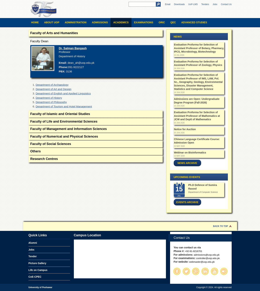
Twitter (186, 271)
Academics (121, 22)
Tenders (205, 4)
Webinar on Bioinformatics (190, 152)
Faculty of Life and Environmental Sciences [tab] (95, 122)
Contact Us (226, 4)
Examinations (143, 22)
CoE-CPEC (35, 276)
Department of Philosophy (51, 102)
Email (167, 4)
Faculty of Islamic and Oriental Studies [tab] (95, 114)
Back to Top (220, 226)
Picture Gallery (37, 263)
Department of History (49, 97)
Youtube (214, 271)
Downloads (179, 4)
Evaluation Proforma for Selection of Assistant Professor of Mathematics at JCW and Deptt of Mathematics (197, 116)
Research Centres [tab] (95, 159)
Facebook (177, 271)
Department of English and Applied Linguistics (63, 93)
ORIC (162, 22)
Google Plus (195, 271)
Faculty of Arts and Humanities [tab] (95, 33)
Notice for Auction (185, 129)
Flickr (224, 271)
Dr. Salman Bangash (73, 48)
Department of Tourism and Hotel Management (64, 106)
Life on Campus (38, 270)
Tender (33, 256)
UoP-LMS (193, 4)
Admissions (100, 22)
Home (35, 22)
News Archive (187, 163)
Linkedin (205, 271)
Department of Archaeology (52, 84)
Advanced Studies (194, 22)
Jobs (215, 4)
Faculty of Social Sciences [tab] (95, 144)
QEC (173, 22)
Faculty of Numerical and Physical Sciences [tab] (95, 137)
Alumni (33, 242)
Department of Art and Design (54, 89)
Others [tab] (95, 151)
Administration (75, 22)
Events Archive (187, 202)
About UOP (51, 22)
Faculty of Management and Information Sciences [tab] (95, 129)
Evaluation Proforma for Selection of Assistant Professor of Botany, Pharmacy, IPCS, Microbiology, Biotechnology (199, 48)
